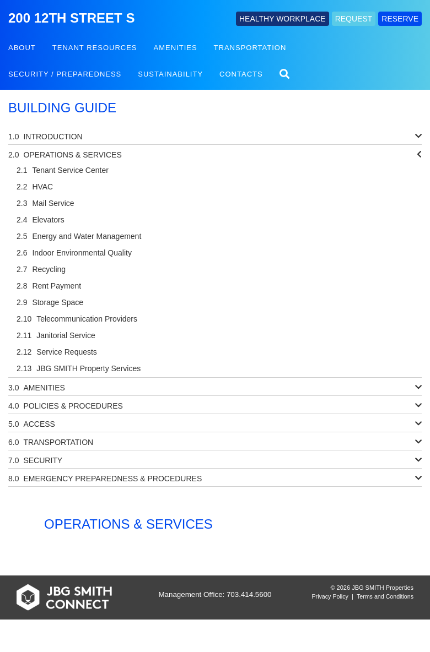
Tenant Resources (94, 48)
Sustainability (170, 74)
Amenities (175, 48)
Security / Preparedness (64, 74)
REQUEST (354, 18)
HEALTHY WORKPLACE (282, 18)
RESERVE (399, 18)
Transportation (250, 48)
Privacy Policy (330, 596)
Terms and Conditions (385, 596)
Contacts (241, 74)
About (22, 48)
